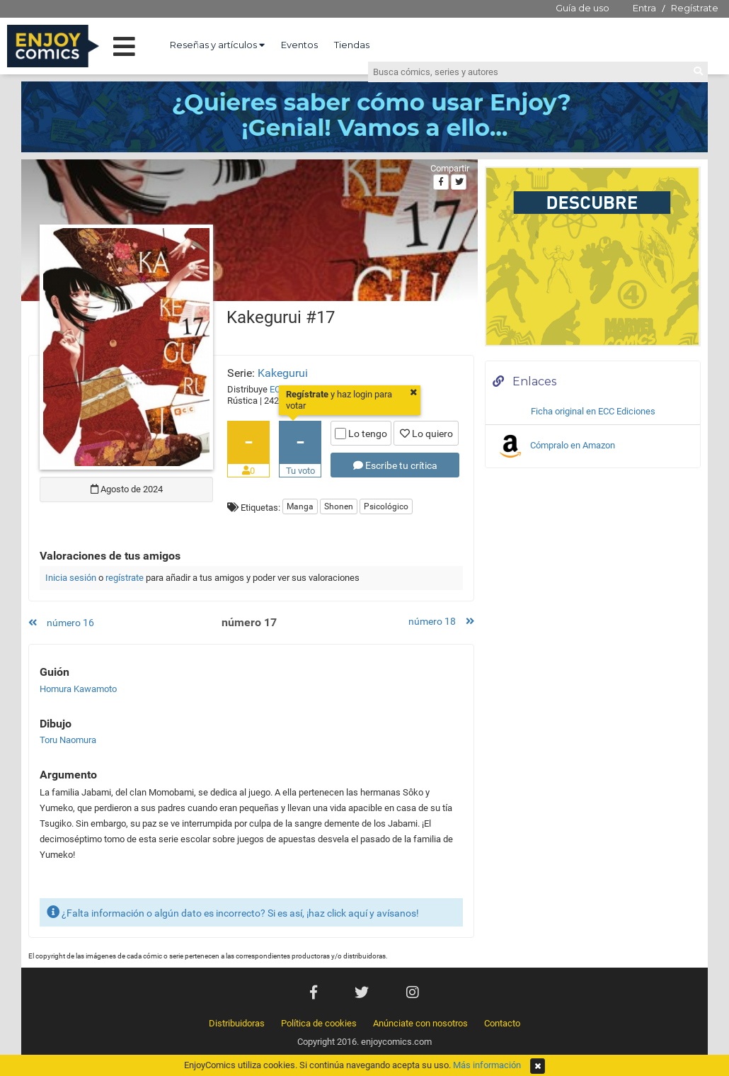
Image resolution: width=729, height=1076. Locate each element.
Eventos (299, 44)
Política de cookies (319, 1023)
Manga (300, 506)
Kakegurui (283, 373)
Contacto (502, 1023)
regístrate (124, 577)
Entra (644, 7)
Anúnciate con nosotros (420, 1023)
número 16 (61, 622)
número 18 (441, 621)
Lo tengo (361, 433)
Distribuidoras (237, 1023)
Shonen (338, 506)
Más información (487, 1065)
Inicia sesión (70, 577)
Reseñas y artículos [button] (217, 44)
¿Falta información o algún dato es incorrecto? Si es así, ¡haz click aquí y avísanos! (233, 912)
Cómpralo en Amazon (555, 446)
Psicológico (386, 506)
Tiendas (351, 44)
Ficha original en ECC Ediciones (593, 411)
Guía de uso (582, 7)
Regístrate (694, 7)
